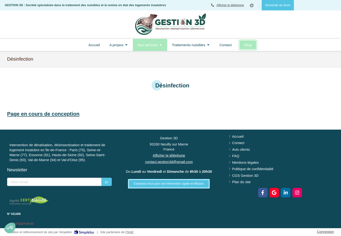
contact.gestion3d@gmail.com (169, 162)
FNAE (130, 232)
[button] (10, 228)
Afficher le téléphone (230, 5)
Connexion (325, 232)
